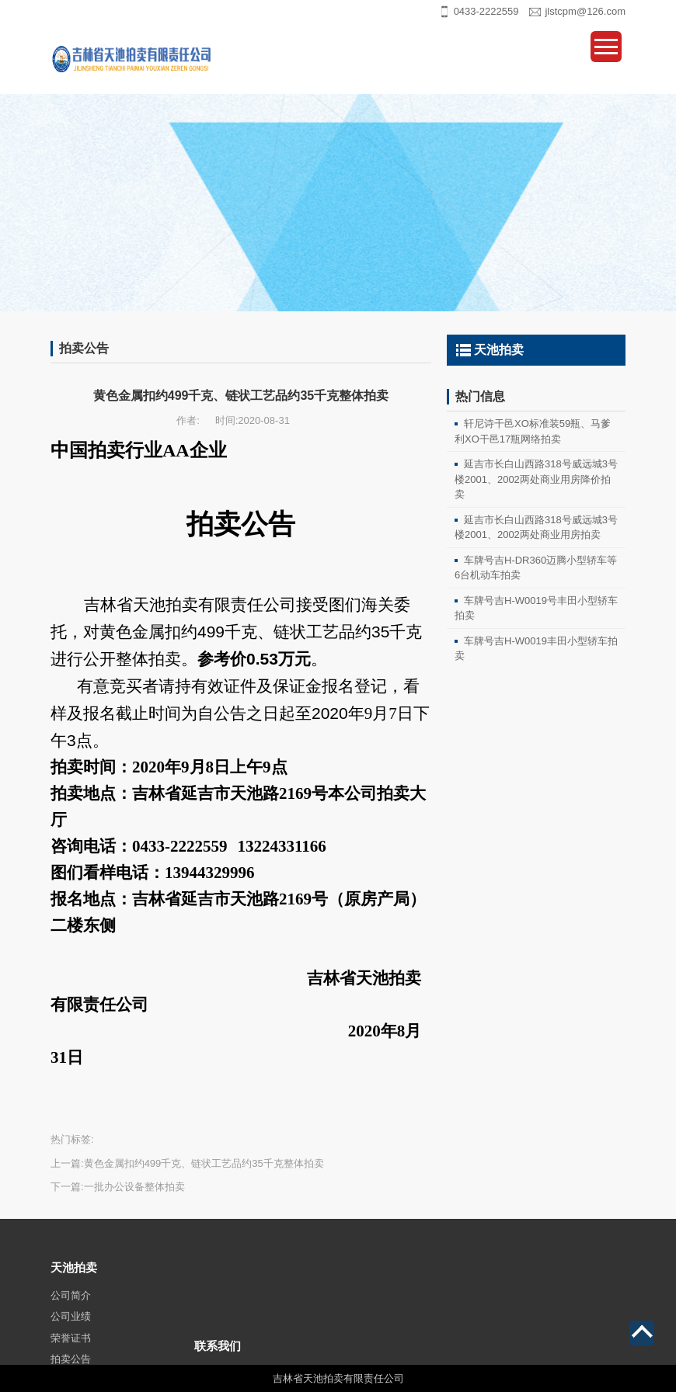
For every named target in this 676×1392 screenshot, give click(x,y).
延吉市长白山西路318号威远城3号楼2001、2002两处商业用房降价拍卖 (536, 479)
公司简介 (71, 1328)
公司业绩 (71, 1350)
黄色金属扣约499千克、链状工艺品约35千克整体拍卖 (204, 1163)
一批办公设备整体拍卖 (134, 1186)
